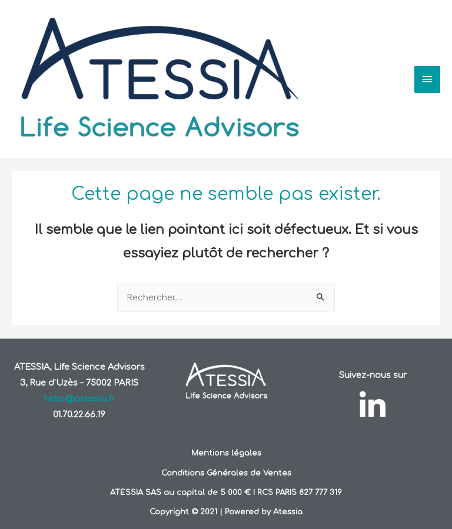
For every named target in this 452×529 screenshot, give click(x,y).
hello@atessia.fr (79, 398)
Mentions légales (226, 452)
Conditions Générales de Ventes (226, 472)
